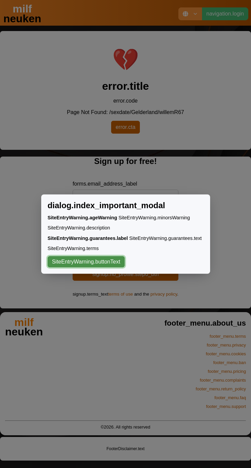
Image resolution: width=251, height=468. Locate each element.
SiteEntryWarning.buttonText (86, 262)
